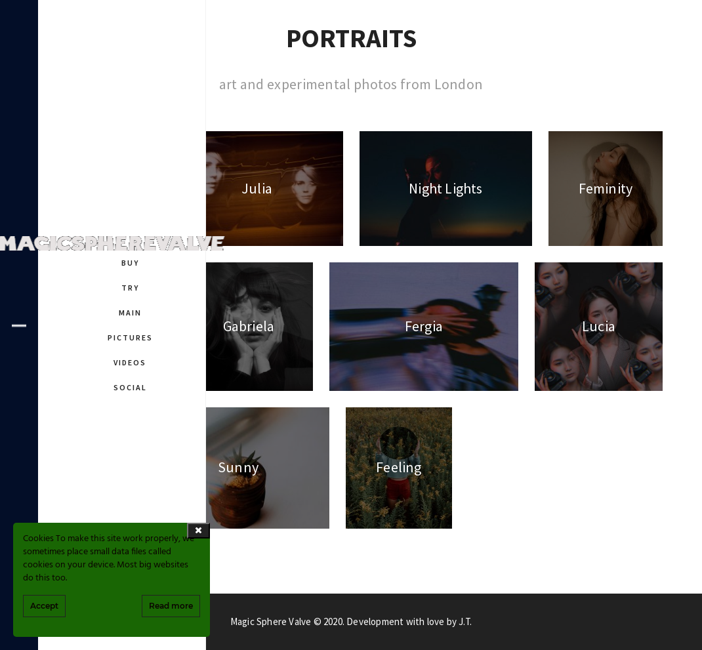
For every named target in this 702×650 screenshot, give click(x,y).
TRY (130, 288)
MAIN (130, 312)
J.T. (465, 621)
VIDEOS (130, 362)
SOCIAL (130, 387)
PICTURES (130, 337)
